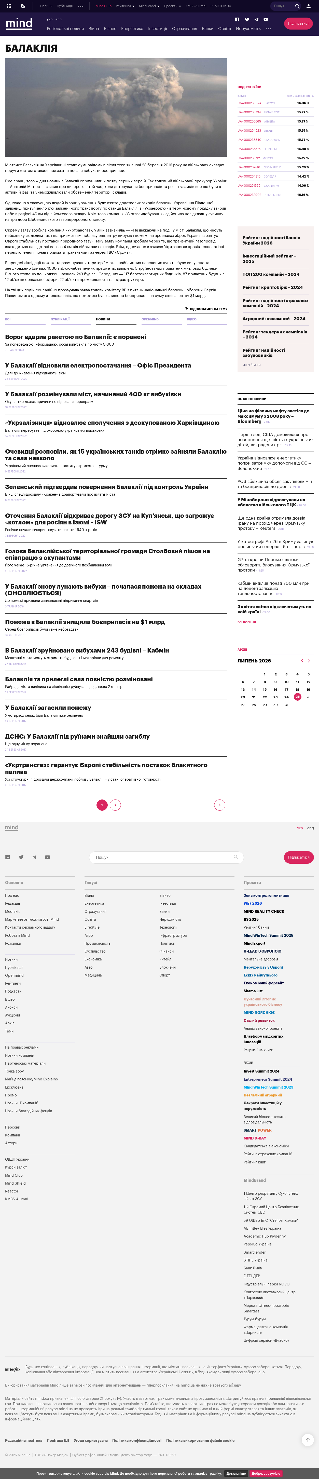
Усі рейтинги (251, 365)
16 (276, 689)
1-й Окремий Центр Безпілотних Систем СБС (271, 1209)
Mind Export (255, 943)
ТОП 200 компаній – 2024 (271, 274)
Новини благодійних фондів (28, 1111)
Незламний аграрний (263, 1095)
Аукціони (142, 6)
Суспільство (95, 951)
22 (265, 697)
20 (243, 697)
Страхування (184, 29)
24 (286, 697)
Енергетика (132, 29)
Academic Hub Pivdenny (265, 1236)
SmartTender (255, 1252)
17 (286, 689)
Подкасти (106, 6)
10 (287, 682)
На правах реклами (21, 1047)
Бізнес (110, 29)
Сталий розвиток (259, 1020)
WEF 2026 (253, 903)
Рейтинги (13, 983)
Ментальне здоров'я (261, 959)
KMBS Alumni (279, 6)
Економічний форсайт (264, 983)
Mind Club (187, 6)
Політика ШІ (58, 1441)
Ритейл (165, 959)
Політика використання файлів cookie (200, 1441)
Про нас (12, 895)
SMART (258, 1130)
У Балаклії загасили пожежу (48, 708)
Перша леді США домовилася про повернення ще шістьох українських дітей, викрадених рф (276, 439)
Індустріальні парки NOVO (267, 1284)
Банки (207, 29)
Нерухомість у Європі (263, 967)
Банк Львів (253, 1268)
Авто (88, 967)
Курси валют (16, 1167)
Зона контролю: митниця (266, 895)
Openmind (85, 6)
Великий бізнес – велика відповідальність (265, 1119)
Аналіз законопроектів (263, 1028)
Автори (11, 1143)
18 (297, 689)
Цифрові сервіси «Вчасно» (266, 1340)
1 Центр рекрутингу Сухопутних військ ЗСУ (271, 1196)
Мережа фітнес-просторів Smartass (266, 1308)
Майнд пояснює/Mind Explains (31, 1079)
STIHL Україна (256, 1260)
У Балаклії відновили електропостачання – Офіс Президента (98, 365)
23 (275, 697)
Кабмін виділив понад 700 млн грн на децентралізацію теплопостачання (274, 588)
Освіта (224, 29)
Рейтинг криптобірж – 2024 (273, 287)
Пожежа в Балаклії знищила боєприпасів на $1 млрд (85, 622)
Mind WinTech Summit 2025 (268, 935)
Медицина (93, 975)
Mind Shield (15, 1183)
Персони (12, 1127)
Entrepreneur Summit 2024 (268, 1079)
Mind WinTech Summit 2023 (268, 1087)
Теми (9, 1031)
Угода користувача (91, 1441)
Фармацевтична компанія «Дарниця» (266, 1329)
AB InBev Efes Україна (262, 1228)
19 (308, 689)
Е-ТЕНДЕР (252, 1276)
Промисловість (97, 943)
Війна (94, 29)
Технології (168, 927)
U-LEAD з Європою (262, 951)
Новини (46, 6)
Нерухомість (248, 29)
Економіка (93, 959)
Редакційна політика (23, 1441)
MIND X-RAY (255, 1138)
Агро (89, 935)
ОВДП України (249, 87)
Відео (192, 319)
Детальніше (236, 1473)
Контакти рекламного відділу (30, 927)
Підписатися (298, 23)
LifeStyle (92, 927)
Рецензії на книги (258, 1050)
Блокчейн (167, 967)
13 (243, 689)
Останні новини (252, 399)
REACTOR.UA (304, 6)
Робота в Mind (17, 935)
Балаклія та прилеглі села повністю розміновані (79, 679)
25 (298, 696)
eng (59, 19)
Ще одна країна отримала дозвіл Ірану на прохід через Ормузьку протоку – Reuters (271, 523)
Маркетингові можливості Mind (32, 919)
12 (308, 682)
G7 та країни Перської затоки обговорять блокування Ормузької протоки (273, 565)
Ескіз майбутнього (261, 975)
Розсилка (13, 943)
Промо (11, 1095)
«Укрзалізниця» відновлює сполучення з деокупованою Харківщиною (112, 423)
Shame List (253, 991)
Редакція (12, 903)
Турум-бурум (255, 1319)
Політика (167, 943)
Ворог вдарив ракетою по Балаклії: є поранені (75, 337)
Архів (158, 6)
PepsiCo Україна (258, 1244)
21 (254, 697)
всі (7, 319)
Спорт (164, 975)
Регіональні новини (65, 29)
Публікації (65, 6)
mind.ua (188, 1385)
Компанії (12, 1135)
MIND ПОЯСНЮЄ (259, 1012)
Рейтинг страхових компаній (268, 1154)
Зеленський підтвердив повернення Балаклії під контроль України (107, 487)
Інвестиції (157, 29)
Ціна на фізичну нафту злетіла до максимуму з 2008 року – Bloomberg (274, 416)
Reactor (11, 1191)
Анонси (124, 6)
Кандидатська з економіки (266, 1146)
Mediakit (12, 911)
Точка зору (14, 1071)
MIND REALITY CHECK (264, 911)
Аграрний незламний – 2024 (274, 319)
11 (297, 682)
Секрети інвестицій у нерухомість (263, 1106)
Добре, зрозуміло (266, 1473)
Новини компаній (19, 1055)
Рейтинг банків (256, 927)
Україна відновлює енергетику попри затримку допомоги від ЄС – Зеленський (274, 463)
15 (265, 689)
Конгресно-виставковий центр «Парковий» (270, 1295)
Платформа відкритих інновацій (263, 1039)
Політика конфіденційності (136, 1441)
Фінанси (166, 951)
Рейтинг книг (255, 1162)
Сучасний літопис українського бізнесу (263, 1002)
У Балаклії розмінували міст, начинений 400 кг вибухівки (93, 394)
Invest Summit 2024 (262, 1071)
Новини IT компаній (21, 1103)
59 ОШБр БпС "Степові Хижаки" (271, 1220)
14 (254, 689)
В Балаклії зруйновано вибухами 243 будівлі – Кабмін (87, 650)
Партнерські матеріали (25, 1063)
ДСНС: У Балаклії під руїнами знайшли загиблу (77, 737)
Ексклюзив (14, 1087)
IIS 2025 (251, 919)
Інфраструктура (173, 935)
